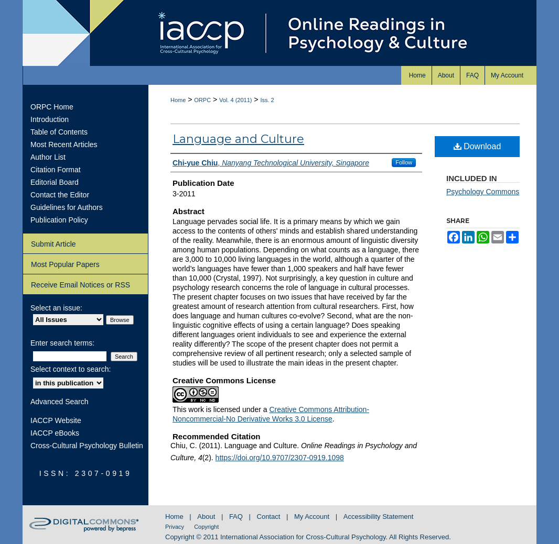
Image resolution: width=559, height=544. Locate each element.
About (207, 516)
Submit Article (53, 244)
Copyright (206, 527)
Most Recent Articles (64, 144)
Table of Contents (59, 132)
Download (477, 146)
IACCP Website (55, 420)
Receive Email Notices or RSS (80, 285)
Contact (269, 516)
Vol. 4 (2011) (235, 100)
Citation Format (55, 169)
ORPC (202, 100)
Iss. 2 (267, 100)
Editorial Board (54, 182)
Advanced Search (59, 401)
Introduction (49, 119)
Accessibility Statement (378, 516)
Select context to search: (70, 369)
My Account (312, 516)
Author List (48, 157)
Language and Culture (238, 139)
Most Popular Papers (65, 264)
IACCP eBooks (54, 433)
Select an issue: (56, 308)
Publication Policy (59, 220)
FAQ (237, 516)
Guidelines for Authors (66, 207)
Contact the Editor (59, 195)
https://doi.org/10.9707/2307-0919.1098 (280, 457)
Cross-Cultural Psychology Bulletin (86, 445)
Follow (403, 162)
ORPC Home (51, 107)
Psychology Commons (482, 191)
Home (178, 100)
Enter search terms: (62, 343)
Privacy (175, 527)
